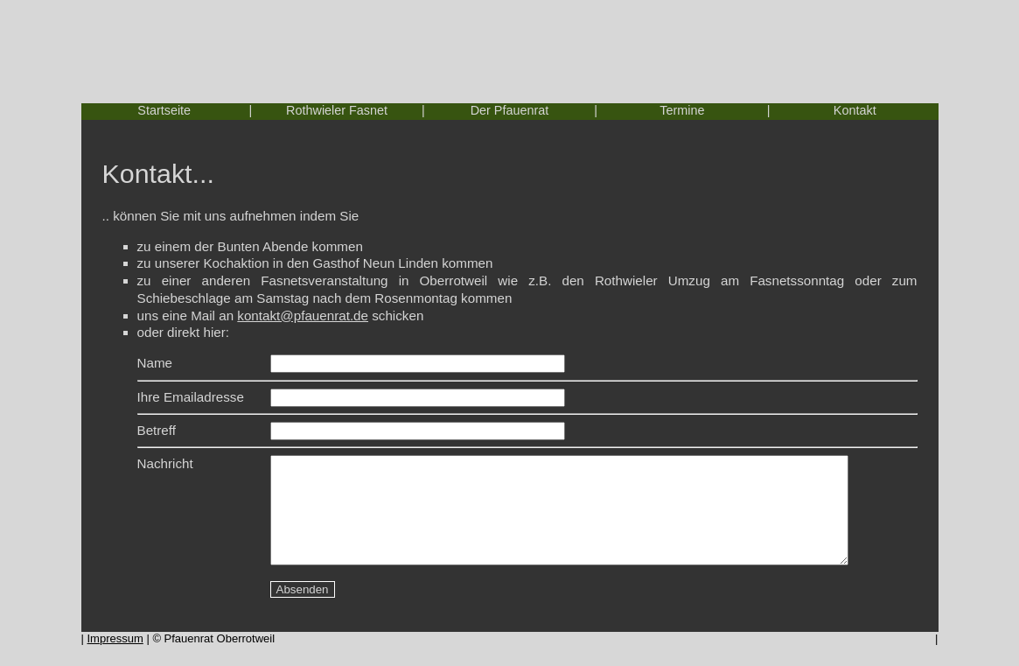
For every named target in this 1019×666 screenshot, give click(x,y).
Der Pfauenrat (510, 110)
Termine (682, 110)
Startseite (164, 110)
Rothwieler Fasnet (336, 110)
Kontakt (855, 110)
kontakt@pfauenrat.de (302, 315)
